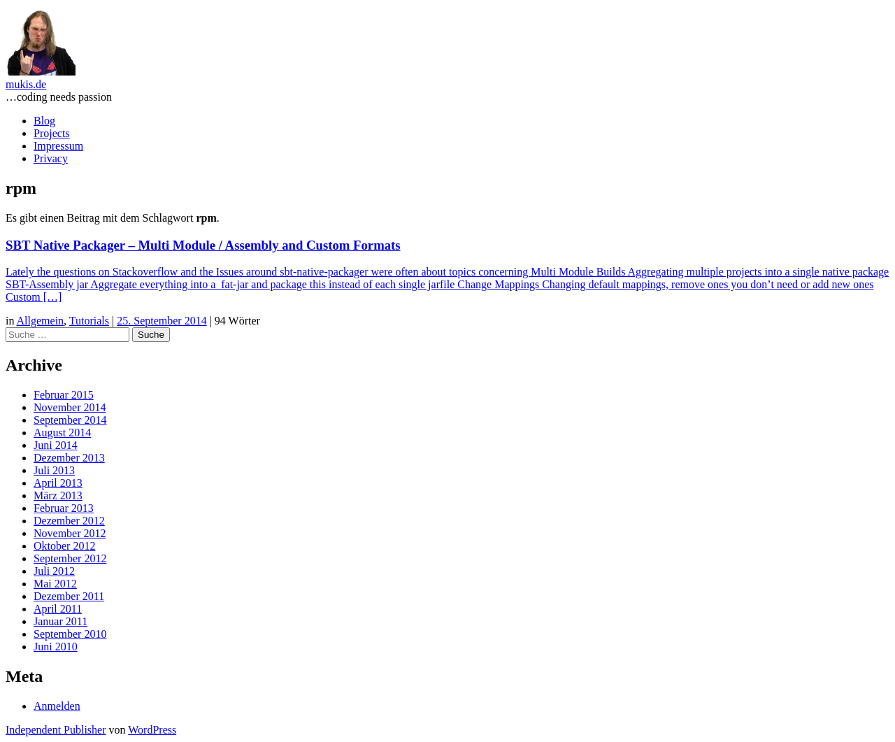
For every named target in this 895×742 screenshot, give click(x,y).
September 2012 (70, 558)
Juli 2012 (54, 571)
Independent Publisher (56, 730)
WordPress (152, 730)
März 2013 (58, 495)
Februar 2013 (64, 508)
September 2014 (70, 420)
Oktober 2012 (64, 546)
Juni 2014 (56, 445)
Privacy (51, 158)
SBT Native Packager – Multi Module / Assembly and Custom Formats (203, 245)
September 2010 (70, 634)
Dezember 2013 (69, 458)
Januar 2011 (60, 621)
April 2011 (58, 609)
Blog (44, 121)
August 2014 (62, 432)
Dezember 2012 (69, 521)
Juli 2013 (54, 470)
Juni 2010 (56, 646)
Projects (52, 133)
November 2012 (70, 533)
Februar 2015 (64, 395)
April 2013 (58, 483)
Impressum (58, 146)
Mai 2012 (55, 584)
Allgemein (40, 321)
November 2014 (70, 407)
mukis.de (26, 84)
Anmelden (57, 706)
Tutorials (89, 321)
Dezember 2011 (69, 596)
